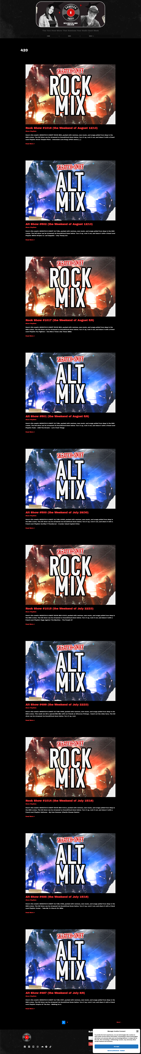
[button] (137, 1031)
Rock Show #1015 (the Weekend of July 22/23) (59, 608)
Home (48, 36)
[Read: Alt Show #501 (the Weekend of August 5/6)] (70, 382)
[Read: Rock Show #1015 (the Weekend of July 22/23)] (70, 575)
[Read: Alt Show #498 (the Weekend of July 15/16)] (70, 863)
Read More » (30, 143)
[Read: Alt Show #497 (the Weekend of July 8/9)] (70, 959)
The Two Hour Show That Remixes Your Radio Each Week (70, 32)
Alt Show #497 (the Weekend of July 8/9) (55, 993)
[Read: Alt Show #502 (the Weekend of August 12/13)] (70, 190)
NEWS (69, 36)
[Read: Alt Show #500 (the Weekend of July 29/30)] (70, 478)
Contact (122, 1050)
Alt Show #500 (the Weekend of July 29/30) (57, 512)
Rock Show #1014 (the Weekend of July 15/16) (59, 800)
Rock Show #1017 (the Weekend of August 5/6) (60, 320)
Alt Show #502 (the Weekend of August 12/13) (59, 224)
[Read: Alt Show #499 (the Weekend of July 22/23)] (70, 671)
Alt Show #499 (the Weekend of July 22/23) (57, 704)
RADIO (91, 36)
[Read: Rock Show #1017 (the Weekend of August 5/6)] (70, 286)
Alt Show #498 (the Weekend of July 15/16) (57, 896)
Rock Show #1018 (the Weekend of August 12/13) (62, 128)
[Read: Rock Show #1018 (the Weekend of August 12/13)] (70, 94)
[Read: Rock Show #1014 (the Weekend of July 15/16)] (70, 767)
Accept (116, 1046)
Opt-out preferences (113, 1050)
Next (119, 1022)
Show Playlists (31, 131)
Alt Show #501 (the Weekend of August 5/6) (57, 416)
